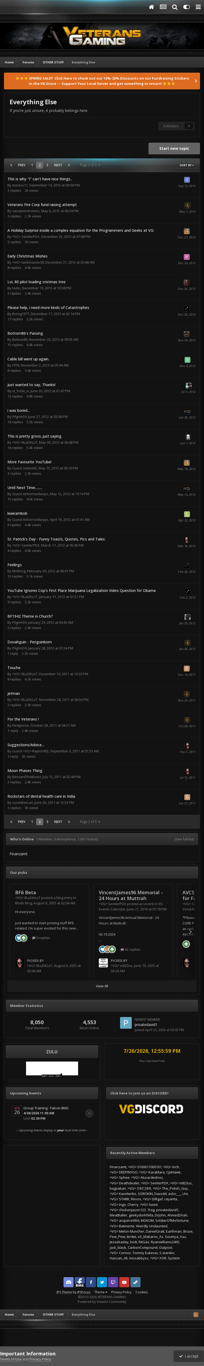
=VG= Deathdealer (124, 1183)
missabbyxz (138, 1258)
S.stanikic (167, 1252)
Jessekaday (119, 1242)
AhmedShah (177, 1215)
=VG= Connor (120, 1252)
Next (58, 165)
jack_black (118, 1247)
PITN (15, 365)
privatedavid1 (146, 1024)
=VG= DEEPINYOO (124, 1172)
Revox (136, 1199)
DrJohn (160, 1215)
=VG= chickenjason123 (128, 1209)
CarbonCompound (143, 1247)
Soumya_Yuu (175, 1236)
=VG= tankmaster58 (28, 262)
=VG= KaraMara (152, 1172)
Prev (21, 165)
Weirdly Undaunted (151, 1226)
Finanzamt (118, 1166)
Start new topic (174, 148)
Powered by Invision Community (102, 1301)
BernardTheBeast (26, 776)
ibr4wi (131, 1236)
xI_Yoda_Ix (20, 391)
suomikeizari (22, 802)
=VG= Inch (171, 1166)
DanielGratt (155, 1231)
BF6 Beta (25, 892)
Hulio (16, 288)
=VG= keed (149, 1204)
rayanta (170, 1199)
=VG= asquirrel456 (124, 1220)
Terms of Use (11, 1359)
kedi (133, 1242)
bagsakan (118, 1188)
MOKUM (147, 1220)
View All (102, 986)
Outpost (165, 1247)
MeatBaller (118, 1215)
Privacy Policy (121, 1292)
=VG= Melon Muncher (127, 1231)
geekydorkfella (141, 1215)
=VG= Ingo (118, 1204)
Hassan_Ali (119, 1258)
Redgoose (20, 725)
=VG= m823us (122, 965)
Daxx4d (160, 1193)
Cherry (133, 1204)
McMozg (19, 571)
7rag (151, 1209)
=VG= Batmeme (122, 1226)
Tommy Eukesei (145, 1252)
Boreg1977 (20, 313)
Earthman (174, 1231)
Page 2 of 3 (90, 165)
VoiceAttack (191, 909)
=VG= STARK (119, 1199)
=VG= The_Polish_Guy (170, 1188)
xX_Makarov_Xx (150, 1236)
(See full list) (184, 839)
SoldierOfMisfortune (172, 1220)
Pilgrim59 (19, 416)
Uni (185, 1193)
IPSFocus (83, 1292)
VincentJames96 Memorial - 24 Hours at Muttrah (131, 895)
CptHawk (173, 1172)
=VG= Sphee (120, 1177)
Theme (100, 1292)
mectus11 (20, 185)
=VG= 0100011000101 (145, 1166)
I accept (188, 1356)
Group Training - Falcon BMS (46, 1108)
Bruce (188, 1231)
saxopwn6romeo (26, 210)
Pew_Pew (117, 1236)
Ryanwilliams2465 (165, 1242)
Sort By (187, 165)
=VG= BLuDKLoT (24, 442)
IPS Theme (64, 1292)
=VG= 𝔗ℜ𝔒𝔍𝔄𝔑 (139, 1188)
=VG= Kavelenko (123, 1193)
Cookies (141, 1292)
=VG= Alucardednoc (147, 1177)
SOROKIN (145, 1193)
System (174, 1258)
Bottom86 (19, 339)
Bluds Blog (23, 903)
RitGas (144, 1242)
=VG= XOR (158, 1258)
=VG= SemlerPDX (26, 236)
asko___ (174, 1193)
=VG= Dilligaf (153, 1199)
